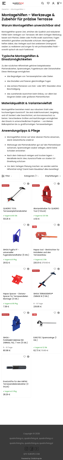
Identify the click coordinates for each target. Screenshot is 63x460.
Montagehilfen (17, 9)
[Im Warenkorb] (60, 3)
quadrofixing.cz (46, 438)
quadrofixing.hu (17, 443)
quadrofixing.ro (16, 438)
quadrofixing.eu (32, 443)
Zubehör (5, 9)
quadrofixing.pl (46, 443)
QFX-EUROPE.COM (31, 454)
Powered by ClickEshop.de (31, 458)
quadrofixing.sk (31, 438)
